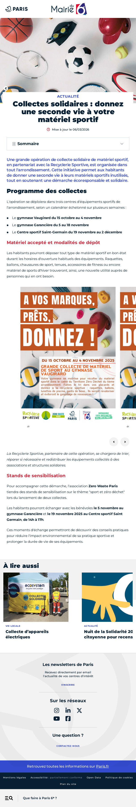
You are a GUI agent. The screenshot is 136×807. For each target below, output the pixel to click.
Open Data (94, 777)
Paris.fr (102, 766)
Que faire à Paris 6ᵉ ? (40, 798)
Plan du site (68, 784)
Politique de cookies (119, 777)
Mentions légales (14, 777)
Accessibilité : (56, 777)
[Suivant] (124, 441)
